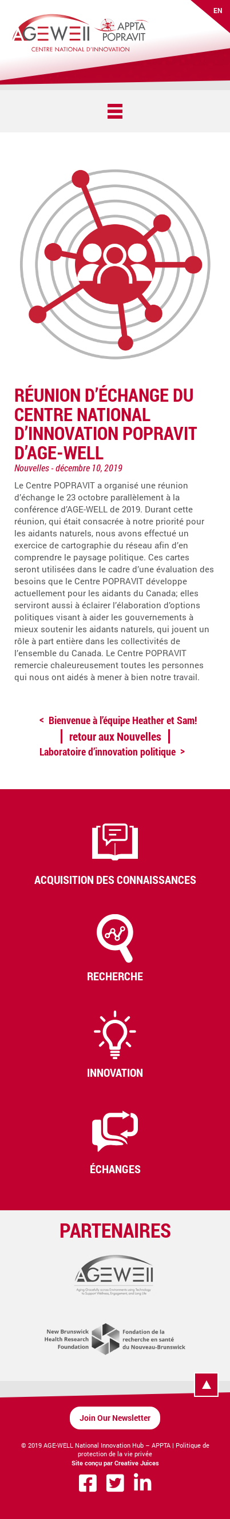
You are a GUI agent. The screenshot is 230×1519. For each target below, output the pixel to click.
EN (218, 10)
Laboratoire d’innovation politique (107, 751)
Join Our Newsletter (115, 1417)
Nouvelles (31, 468)
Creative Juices (136, 1463)
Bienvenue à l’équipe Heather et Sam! (123, 720)
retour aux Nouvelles (115, 736)
